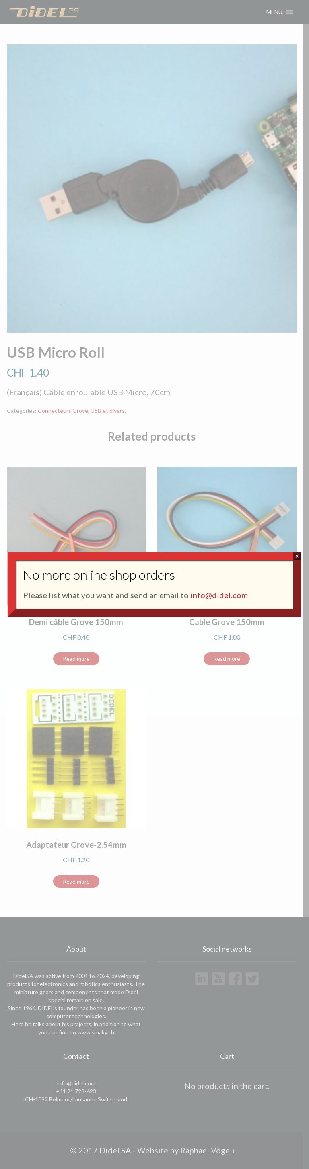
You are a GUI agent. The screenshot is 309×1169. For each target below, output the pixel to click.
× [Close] (297, 556)
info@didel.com (219, 595)
